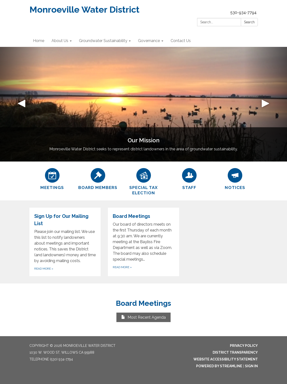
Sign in (251, 366)
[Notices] (235, 178)
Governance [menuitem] (149, 40)
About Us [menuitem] (60, 40)
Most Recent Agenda (143, 317)
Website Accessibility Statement (225, 359)
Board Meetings (143, 303)
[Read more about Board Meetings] (143, 242)
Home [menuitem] (38, 40)
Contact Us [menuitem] (181, 40)
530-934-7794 (243, 12)
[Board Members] (98, 178)
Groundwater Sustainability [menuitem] (103, 40)
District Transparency (235, 352)
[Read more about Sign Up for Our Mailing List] (65, 242)
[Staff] (189, 178)
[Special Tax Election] (144, 181)
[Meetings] (52, 178)
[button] (21, 104)
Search (249, 22)
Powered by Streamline (219, 366)
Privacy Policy (244, 346)
